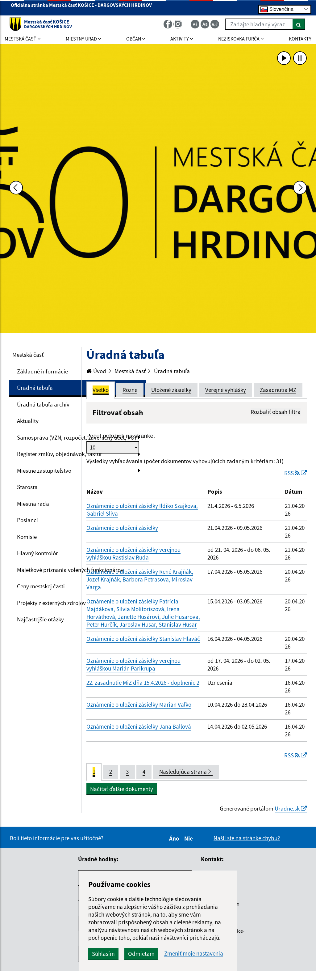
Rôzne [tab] (130, 390)
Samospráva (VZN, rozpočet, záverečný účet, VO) (76, 437)
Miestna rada (33, 503)
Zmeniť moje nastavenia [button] (193, 953)
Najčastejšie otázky (40, 619)
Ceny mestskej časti (41, 586)
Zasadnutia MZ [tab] (278, 390)
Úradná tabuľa (35, 387)
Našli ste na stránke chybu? (247, 838)
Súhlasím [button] (103, 953)
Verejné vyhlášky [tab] (225, 390)
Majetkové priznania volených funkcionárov (70, 569)
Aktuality (28, 420)
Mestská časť (28, 354)
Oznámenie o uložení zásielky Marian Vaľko (138, 704)
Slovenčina (276, 9)
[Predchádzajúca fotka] (16, 187)
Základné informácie (42, 371)
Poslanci (27, 520)
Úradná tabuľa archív (43, 404)
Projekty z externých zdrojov (51, 603)
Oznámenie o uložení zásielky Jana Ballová (138, 726)
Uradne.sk (291, 808)
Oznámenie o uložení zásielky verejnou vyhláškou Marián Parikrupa (133, 664)
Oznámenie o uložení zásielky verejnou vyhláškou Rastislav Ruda (133, 553)
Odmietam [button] (141, 953)
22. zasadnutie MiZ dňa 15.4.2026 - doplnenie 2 (142, 682)
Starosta (27, 487)
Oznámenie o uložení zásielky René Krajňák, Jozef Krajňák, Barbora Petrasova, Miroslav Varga (139, 579)
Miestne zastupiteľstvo (44, 470)
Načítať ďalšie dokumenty (121, 789)
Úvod (96, 371)
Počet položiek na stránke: (120, 435)
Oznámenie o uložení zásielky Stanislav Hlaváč (143, 638)
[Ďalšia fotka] (300, 187)
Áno (175, 838)
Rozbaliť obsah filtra (276, 411)
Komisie (27, 536)
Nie (189, 838)
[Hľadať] (299, 24)
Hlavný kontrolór (37, 553)
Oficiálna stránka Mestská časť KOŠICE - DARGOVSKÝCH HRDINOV (81, 7)
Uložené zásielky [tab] (171, 390)
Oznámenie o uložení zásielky (122, 527)
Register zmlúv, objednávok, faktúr (59, 454)
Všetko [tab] (101, 390)
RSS (295, 473)
